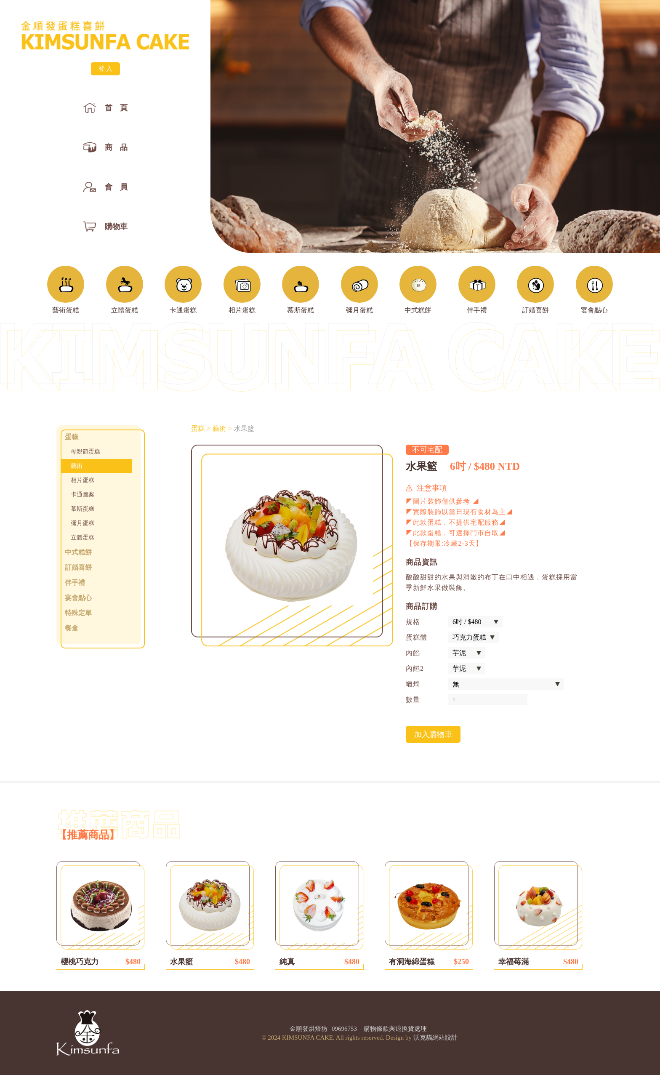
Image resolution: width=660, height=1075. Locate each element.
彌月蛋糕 (82, 523)
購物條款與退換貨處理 (395, 1028)
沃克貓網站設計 (435, 1037)
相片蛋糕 (82, 480)
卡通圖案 (82, 494)
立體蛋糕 (82, 537)
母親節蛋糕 (85, 451)
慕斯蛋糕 (82, 509)
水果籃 (244, 428)
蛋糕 (198, 428)
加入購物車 (433, 734)
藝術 (76, 466)
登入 (106, 68)
